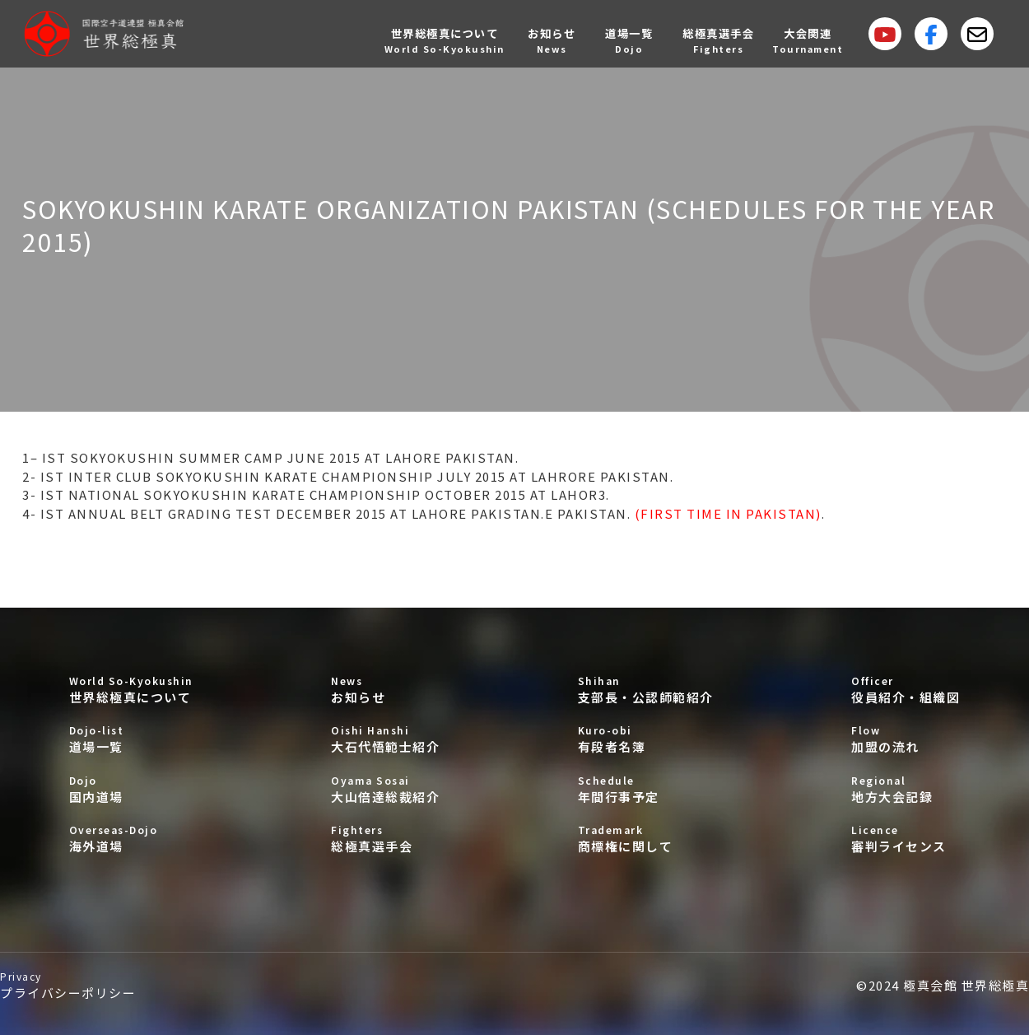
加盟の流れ (905, 739)
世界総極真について (131, 690)
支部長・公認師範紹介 (646, 690)
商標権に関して (646, 839)
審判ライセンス (905, 839)
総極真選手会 (385, 839)
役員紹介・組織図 (905, 690)
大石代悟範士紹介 (385, 739)
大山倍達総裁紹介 (385, 789)
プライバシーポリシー (68, 985)
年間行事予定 (646, 789)
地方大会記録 (905, 789)
